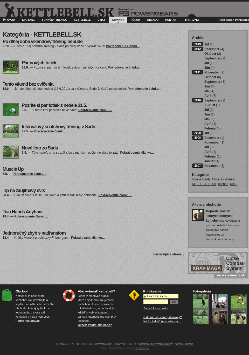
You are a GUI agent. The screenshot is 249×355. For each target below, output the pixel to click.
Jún (209, 68)
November (214, 72)
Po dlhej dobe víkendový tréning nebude (42, 41)
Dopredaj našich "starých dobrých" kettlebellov (219, 215)
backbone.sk (142, 348)
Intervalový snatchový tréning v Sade (58, 126)
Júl (208, 44)
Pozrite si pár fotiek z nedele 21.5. (54, 105)
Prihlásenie (242, 19)
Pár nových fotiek (39, 62)
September (214, 58)
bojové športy (201, 179)
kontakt (189, 344)
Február (212, 128)
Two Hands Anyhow (22, 211)
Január (211, 161)
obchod (223, 184)
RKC (233, 184)
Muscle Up (13, 169)
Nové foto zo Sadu (40, 148)
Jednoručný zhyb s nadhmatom (34, 233)
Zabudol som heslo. (155, 308)
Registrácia (225, 19)
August (212, 105)
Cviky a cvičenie (223, 179)
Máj (209, 91)
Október (212, 54)
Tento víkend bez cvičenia (28, 84)
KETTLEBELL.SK (204, 184)
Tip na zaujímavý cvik (24, 190)
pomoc (179, 344)
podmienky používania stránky (155, 344)
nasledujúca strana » (168, 254)
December (214, 49)
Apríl (210, 96)
